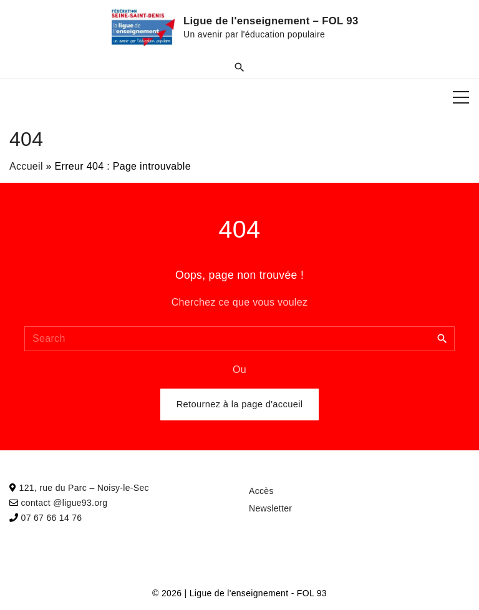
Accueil (26, 166)
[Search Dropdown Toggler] (239, 67)
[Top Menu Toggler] (461, 97)
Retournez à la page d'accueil (240, 404)
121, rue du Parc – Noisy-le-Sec (84, 488)
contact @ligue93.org (64, 503)
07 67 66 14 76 (51, 518)
